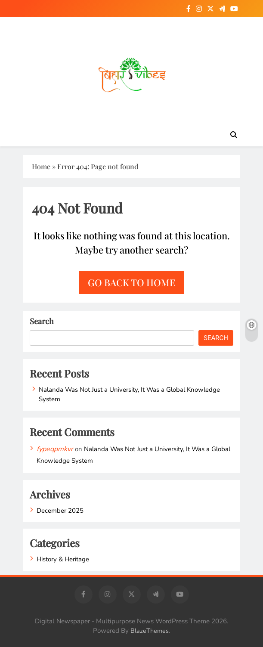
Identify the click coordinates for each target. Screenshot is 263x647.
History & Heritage (63, 559)
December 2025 (60, 510)
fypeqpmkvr (55, 449)
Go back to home (132, 282)
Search (42, 321)
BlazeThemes (149, 630)
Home (41, 166)
